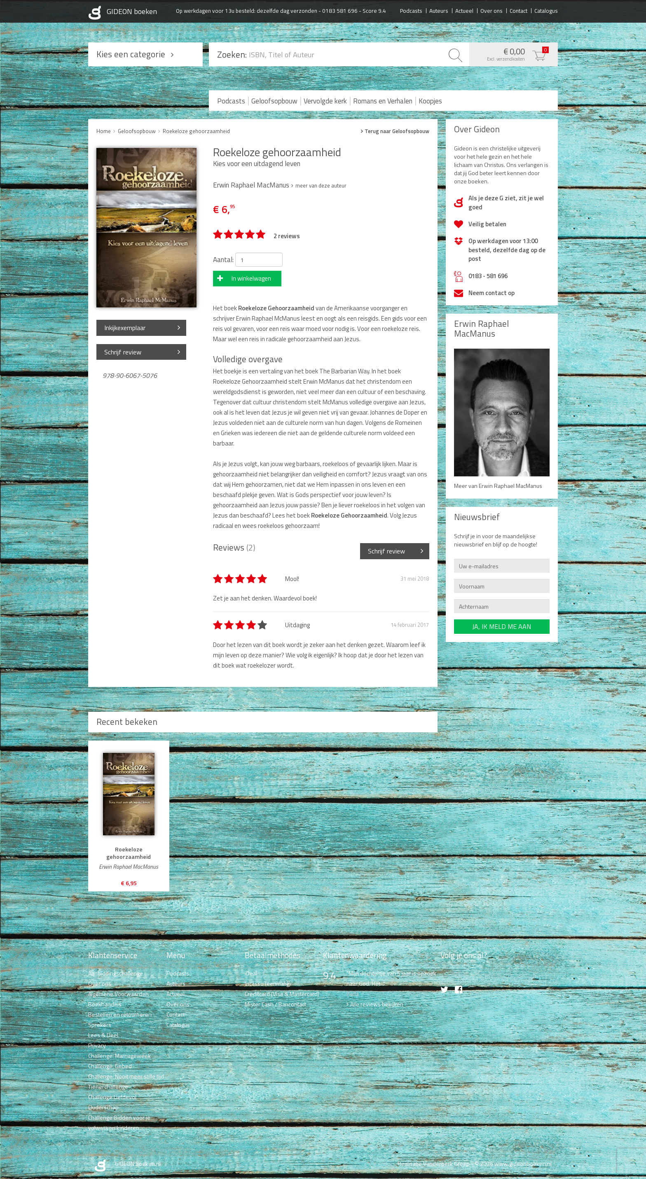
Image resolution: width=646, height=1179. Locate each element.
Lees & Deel (103, 1035)
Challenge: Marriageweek (119, 1055)
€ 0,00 (511, 53)
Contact (518, 10)
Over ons (491, 10)
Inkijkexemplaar (124, 328)
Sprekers (99, 1024)
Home (103, 131)
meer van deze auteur (320, 185)
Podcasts (411, 10)
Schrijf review (122, 352)
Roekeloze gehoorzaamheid (196, 131)
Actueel (464, 10)
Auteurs (438, 10)
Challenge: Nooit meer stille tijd (126, 1076)
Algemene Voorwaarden (118, 993)
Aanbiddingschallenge (115, 973)
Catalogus (546, 10)
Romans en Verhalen (382, 101)
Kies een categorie (130, 54)
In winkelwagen (251, 278)
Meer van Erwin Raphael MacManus (498, 485)
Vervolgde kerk (325, 101)
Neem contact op (491, 293)
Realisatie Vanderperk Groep (434, 1163)
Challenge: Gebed (110, 1066)
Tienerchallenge (108, 1086)
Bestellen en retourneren (120, 1014)
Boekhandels (105, 1004)
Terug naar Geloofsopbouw (397, 131)
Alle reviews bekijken (376, 1004)
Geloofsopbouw (274, 101)
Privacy (97, 1045)
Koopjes (430, 101)
